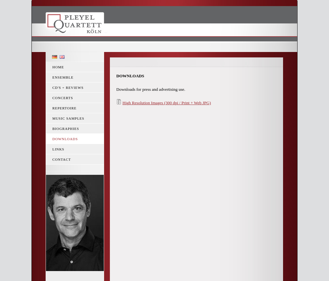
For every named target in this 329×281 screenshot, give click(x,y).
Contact (61, 159)
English (62, 57)
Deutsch (54, 57)
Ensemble (63, 77)
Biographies (65, 129)
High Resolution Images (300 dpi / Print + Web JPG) (166, 102)
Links (58, 149)
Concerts (62, 98)
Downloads (65, 139)
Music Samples (68, 118)
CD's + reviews (68, 87)
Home (58, 67)
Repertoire (64, 108)
